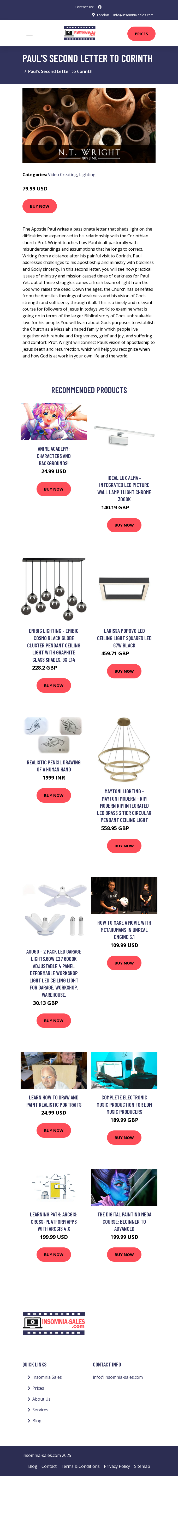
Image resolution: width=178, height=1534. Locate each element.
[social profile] (100, 7)
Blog (36, 1421)
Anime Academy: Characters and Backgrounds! (54, 455)
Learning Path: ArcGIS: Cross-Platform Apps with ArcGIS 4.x (54, 1221)
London (99, 14)
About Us (41, 1399)
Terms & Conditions (80, 1466)
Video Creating (62, 174)
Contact (49, 1466)
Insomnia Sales (47, 1377)
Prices (141, 33)
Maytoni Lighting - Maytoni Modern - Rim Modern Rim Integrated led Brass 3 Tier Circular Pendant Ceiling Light (124, 805)
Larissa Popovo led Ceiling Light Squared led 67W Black (124, 637)
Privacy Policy (117, 1466)
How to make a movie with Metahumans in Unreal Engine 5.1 (124, 929)
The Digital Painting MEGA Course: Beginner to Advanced (124, 1221)
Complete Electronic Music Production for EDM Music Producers (124, 1104)
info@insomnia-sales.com (131, 14)
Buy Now (39, 206)
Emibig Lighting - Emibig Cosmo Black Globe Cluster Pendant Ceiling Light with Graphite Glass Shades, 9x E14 (53, 645)
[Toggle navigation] (29, 33)
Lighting (87, 174)
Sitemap (142, 1466)
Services (40, 1410)
